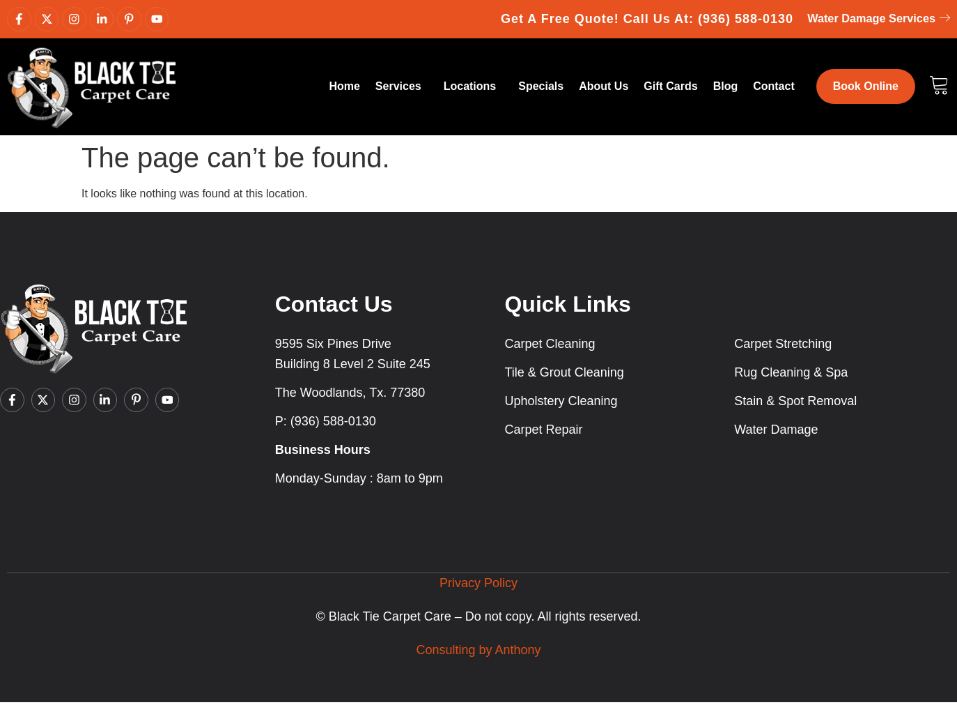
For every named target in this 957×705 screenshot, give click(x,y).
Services (401, 89)
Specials (540, 89)
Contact (774, 89)
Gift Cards (670, 89)
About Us (603, 89)
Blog (725, 89)
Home (344, 89)
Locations (474, 89)
